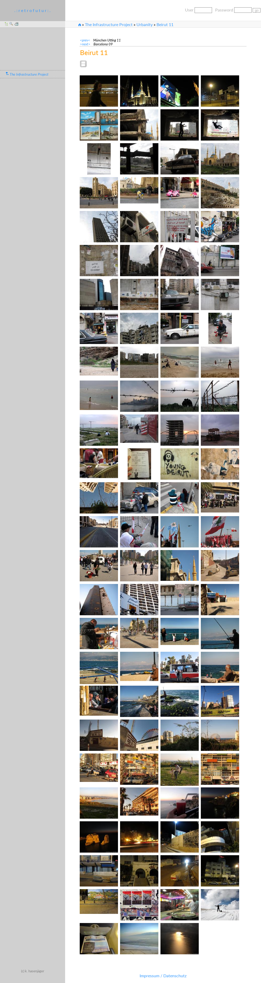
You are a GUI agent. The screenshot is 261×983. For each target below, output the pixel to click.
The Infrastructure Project (109, 24)
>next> (87, 44)
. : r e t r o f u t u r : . (32, 10)
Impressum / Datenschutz (163, 975)
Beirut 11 (165, 24)
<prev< (86, 40)
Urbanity (144, 24)
